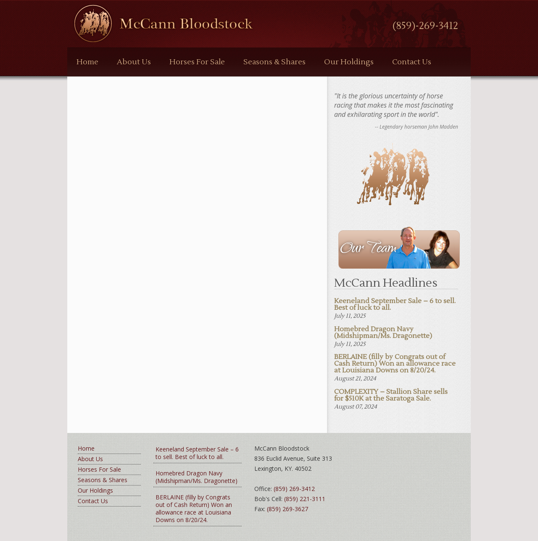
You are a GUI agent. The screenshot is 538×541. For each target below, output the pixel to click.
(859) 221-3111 (304, 499)
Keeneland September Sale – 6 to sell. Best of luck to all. (197, 453)
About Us (134, 62)
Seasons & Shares (274, 62)
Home (87, 62)
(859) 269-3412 (294, 489)
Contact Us (411, 62)
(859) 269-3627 (287, 509)
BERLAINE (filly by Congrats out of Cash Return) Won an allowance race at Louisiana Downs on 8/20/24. (194, 508)
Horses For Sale (197, 62)
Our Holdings (349, 62)
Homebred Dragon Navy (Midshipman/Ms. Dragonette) (196, 477)
